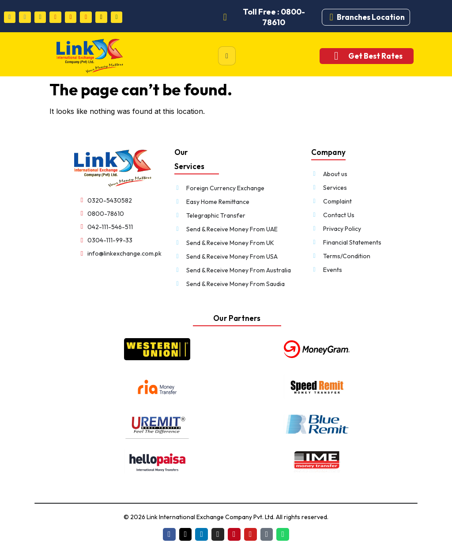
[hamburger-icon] (227, 55)
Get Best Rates (375, 55)
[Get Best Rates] (336, 55)
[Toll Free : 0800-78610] (225, 17)
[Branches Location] (331, 17)
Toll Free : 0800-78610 (274, 17)
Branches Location (371, 17)
